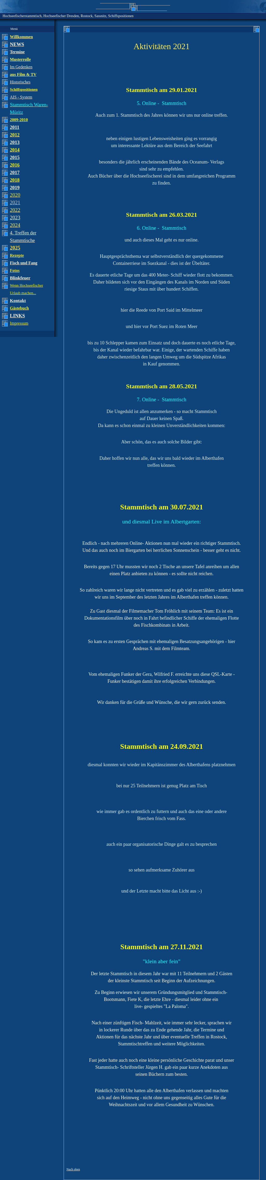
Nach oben (73, 1169)
